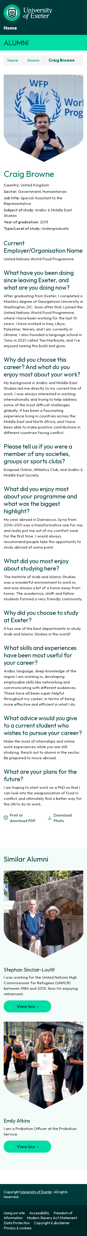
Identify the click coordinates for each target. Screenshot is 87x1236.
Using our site (14, 1213)
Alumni (16, 42)
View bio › (27, 1006)
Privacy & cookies (18, 1228)
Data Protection (17, 1223)
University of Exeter (36, 1192)
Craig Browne (61, 60)
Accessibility (39, 1213)
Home (10, 28)
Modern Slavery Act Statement (52, 1217)
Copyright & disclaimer (52, 1223)
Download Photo (60, 818)
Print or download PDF (19, 818)
